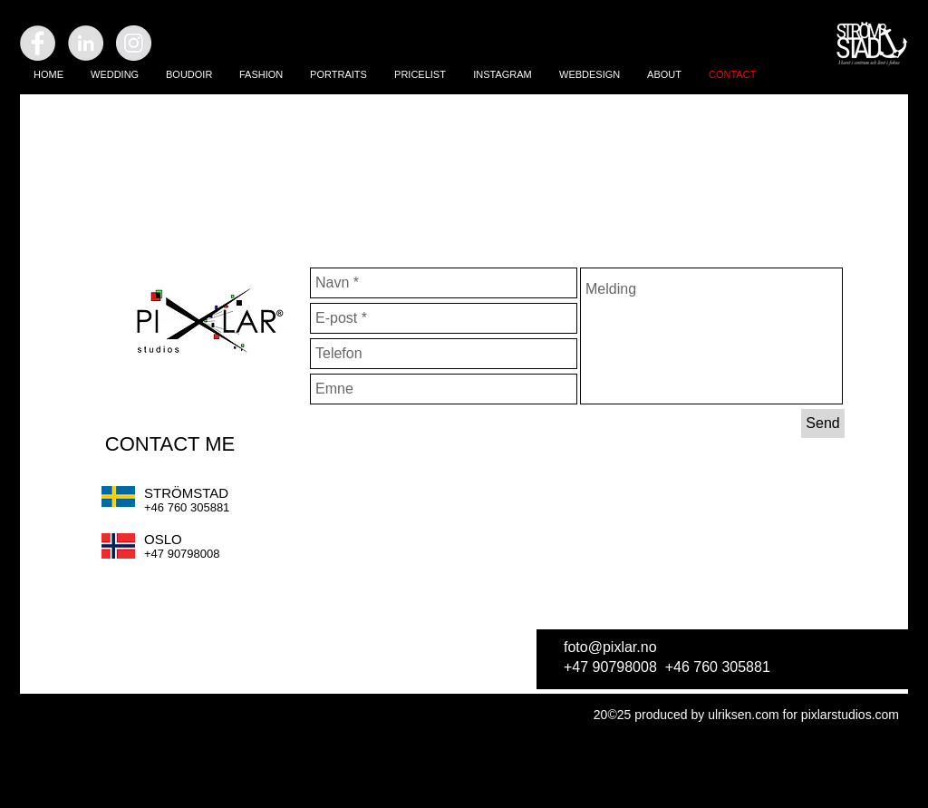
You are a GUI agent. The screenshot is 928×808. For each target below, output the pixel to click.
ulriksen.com (743, 714)
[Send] (823, 423)
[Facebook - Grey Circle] (37, 43)
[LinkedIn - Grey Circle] (85, 43)
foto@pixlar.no (610, 647)
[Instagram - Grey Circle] (133, 43)
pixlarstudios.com (850, 714)
